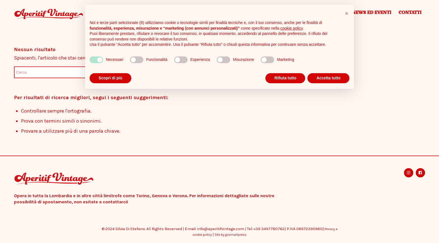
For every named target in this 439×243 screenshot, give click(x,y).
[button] (346, 13)
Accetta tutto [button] (328, 78)
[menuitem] (371, 14)
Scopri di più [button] (110, 78)
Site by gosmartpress (230, 235)
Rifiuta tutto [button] (285, 78)
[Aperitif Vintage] (64, 14)
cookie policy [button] (292, 28)
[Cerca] (56, 72)
